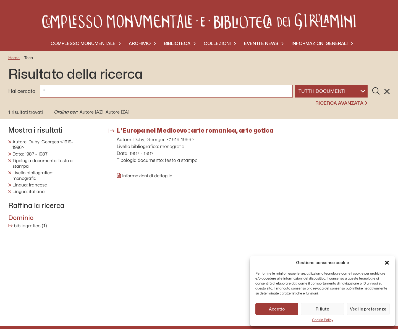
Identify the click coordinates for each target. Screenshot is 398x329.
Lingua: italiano (28, 191)
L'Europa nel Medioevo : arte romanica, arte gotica (195, 130)
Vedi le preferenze (368, 309)
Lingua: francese (29, 185)
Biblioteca (177, 43)
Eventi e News (261, 43)
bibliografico (30, 225)
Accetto (277, 309)
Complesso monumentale (83, 43)
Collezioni (217, 43)
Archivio (140, 43)
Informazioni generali (320, 43)
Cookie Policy (322, 320)
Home (14, 58)
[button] (387, 262)
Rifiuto (322, 309)
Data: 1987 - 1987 (30, 154)
